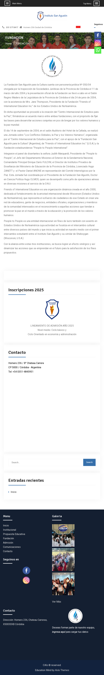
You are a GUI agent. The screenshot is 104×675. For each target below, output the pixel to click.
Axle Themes (62, 670)
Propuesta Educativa (14, 534)
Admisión (8, 542)
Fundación (8, 538)
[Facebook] (97, 35)
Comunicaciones (12, 547)
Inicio (13, 492)
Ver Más (56, 601)
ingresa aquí (58, 631)
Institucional (9, 529)
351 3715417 (12, 27)
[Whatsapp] (97, 50)
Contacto (8, 551)
